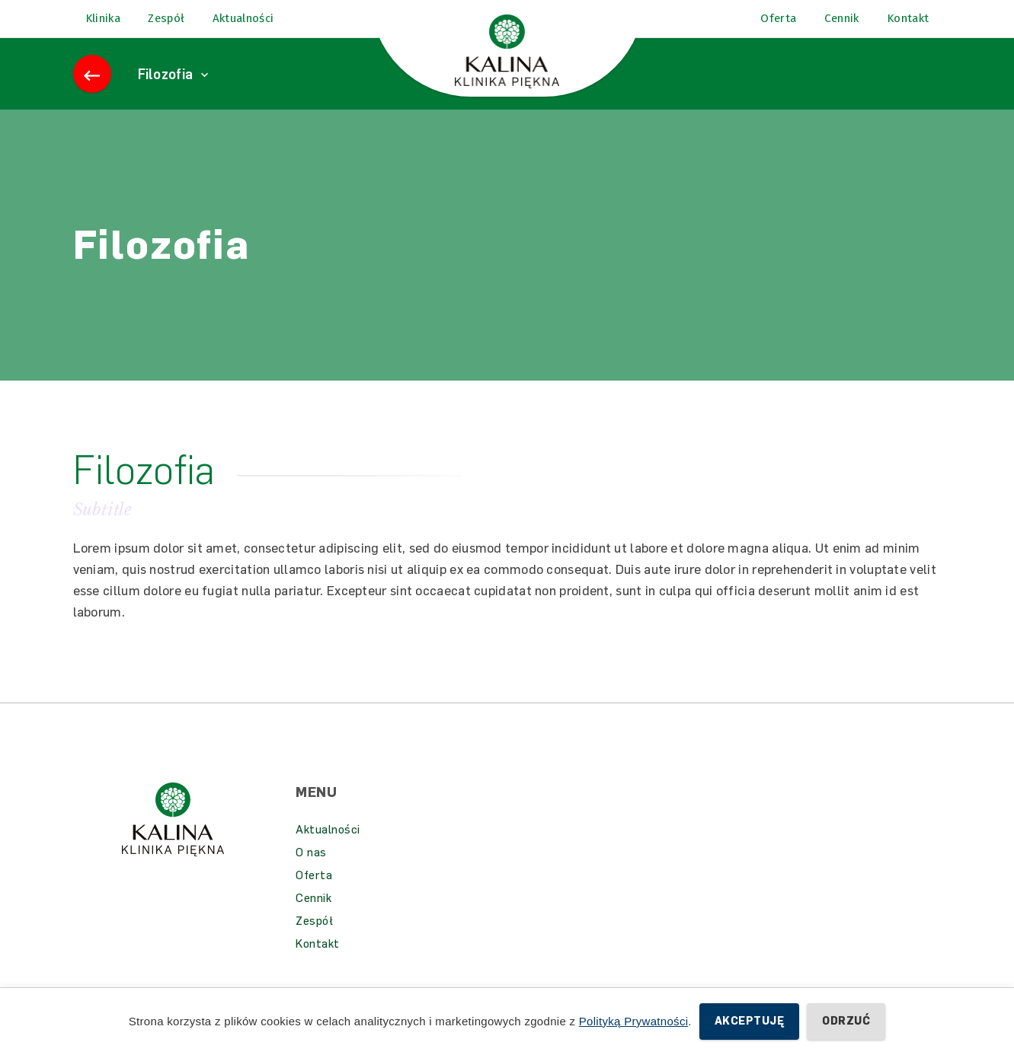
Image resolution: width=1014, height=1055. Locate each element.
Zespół (314, 940)
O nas (311, 871)
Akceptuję (749, 1021)
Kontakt (318, 963)
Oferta (314, 894)
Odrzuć (846, 1021)
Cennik (313, 917)
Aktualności (328, 849)
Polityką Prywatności (634, 1021)
